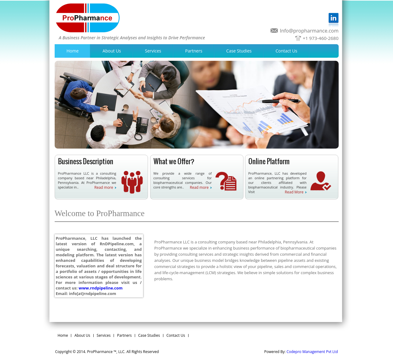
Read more (103, 187)
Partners (193, 51)
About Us (112, 51)
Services (153, 51)
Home (73, 51)
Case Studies (239, 51)
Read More (294, 192)
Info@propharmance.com (309, 30)
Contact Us (286, 51)
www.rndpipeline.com (101, 288)
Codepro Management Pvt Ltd (312, 351)
